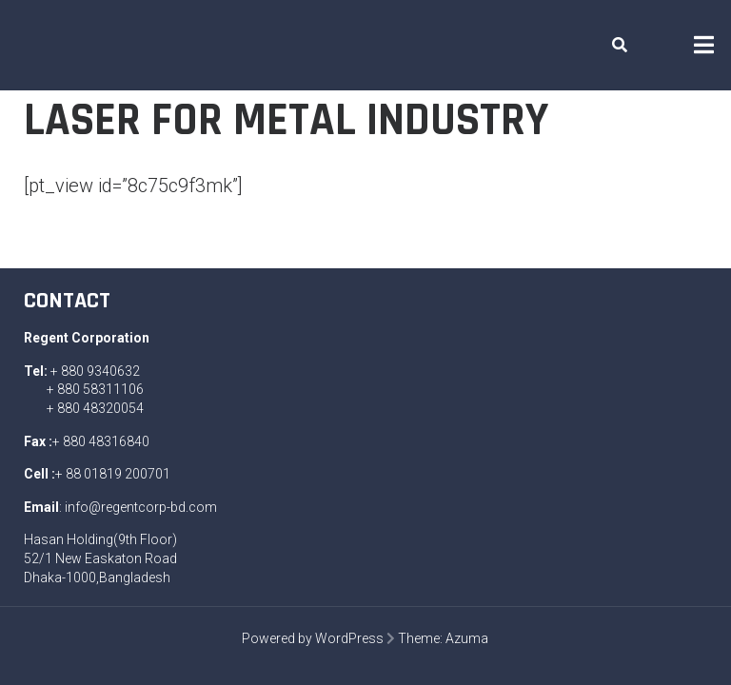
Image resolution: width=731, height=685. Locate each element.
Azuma (466, 638)
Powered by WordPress (313, 638)
